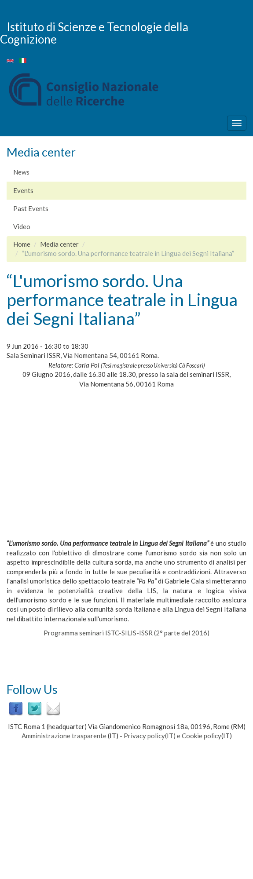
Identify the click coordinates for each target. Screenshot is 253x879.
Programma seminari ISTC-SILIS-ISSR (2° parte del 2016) (126, 633)
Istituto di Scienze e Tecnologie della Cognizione (94, 32)
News (21, 172)
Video (21, 226)
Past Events (30, 208)
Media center (59, 244)
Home (21, 244)
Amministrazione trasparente (64, 736)
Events (23, 190)
